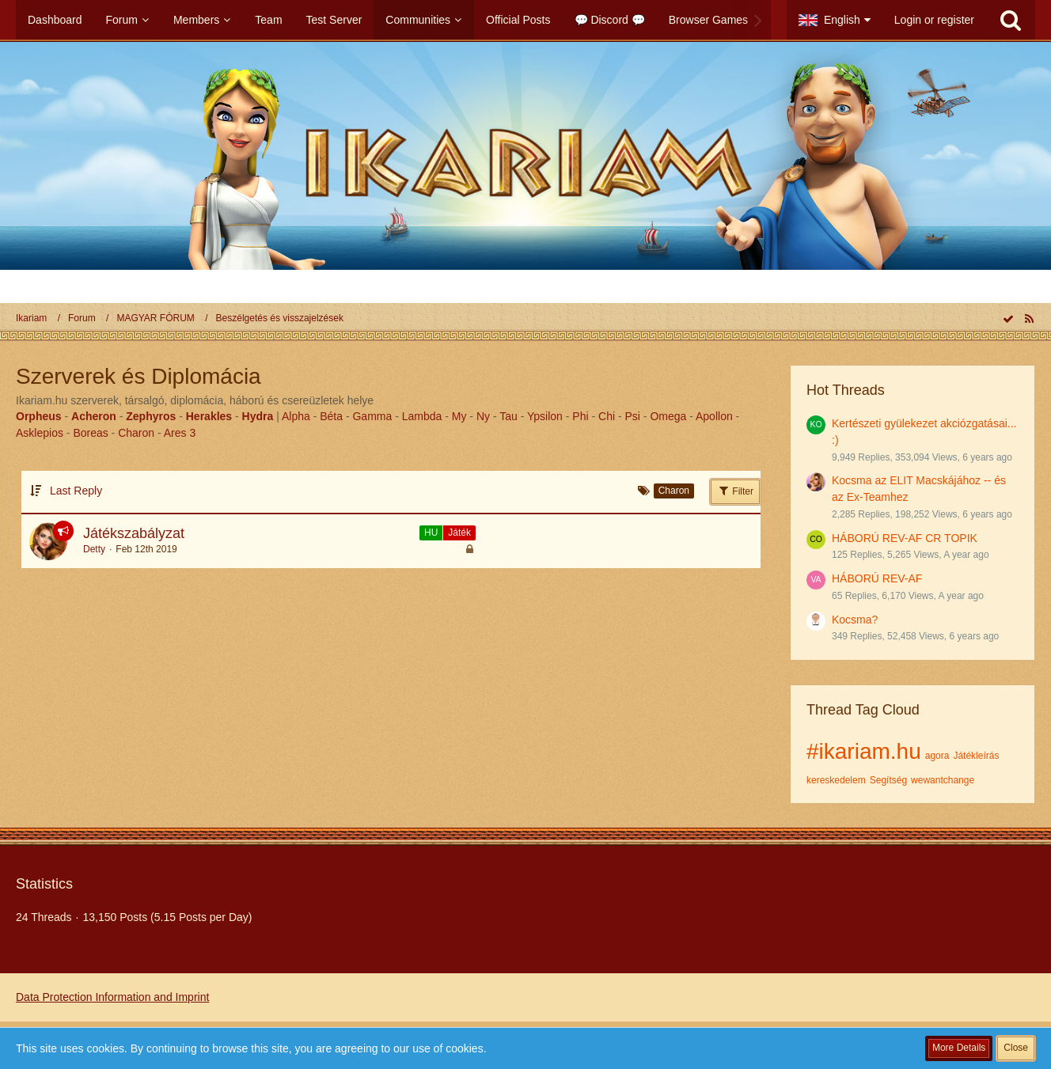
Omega (668, 416)
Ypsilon (545, 416)
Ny (483, 416)
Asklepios (39, 432)
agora (937, 755)
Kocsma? (855, 619)
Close (1016, 1047)
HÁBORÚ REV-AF (877, 578)
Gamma (372, 416)
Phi (580, 416)
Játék (459, 532)
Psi (632, 416)
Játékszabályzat (133, 533)
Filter (735, 490)
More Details (958, 1047)
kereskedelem (836, 780)
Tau (508, 416)
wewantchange (942, 780)
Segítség (888, 780)
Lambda (422, 416)
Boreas (90, 432)
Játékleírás (976, 755)
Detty (94, 549)
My (459, 416)
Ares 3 (179, 432)
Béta (331, 416)
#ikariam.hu (863, 751)
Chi (606, 416)
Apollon (714, 416)
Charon (136, 432)
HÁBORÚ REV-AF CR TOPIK (904, 538)
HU (431, 532)
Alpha (296, 416)
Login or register (934, 19)
